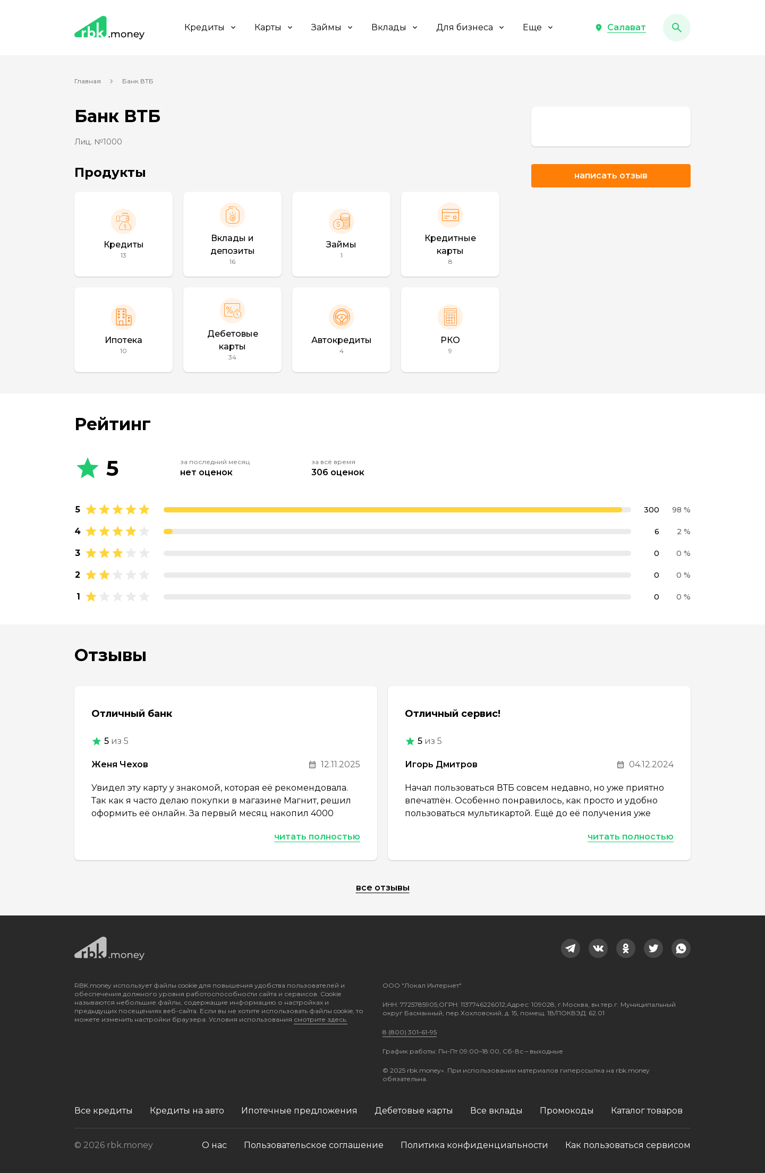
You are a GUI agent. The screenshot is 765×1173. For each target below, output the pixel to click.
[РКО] (450, 329)
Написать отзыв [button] (611, 175)
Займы (332, 27)
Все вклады (496, 1111)
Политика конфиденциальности (474, 1145)
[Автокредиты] (341, 329)
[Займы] (341, 234)
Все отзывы (383, 888)
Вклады (395, 27)
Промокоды (567, 1111)
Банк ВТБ (138, 81)
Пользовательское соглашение (314, 1145)
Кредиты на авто (187, 1111)
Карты (274, 27)
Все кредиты (103, 1111)
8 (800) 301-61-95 (409, 1032)
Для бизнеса (471, 27)
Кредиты (210, 27)
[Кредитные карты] (450, 234)
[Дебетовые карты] (232, 329)
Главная (87, 81)
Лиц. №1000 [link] (98, 142)
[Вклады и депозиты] (232, 234)
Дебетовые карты (414, 1111)
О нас (214, 1145)
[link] (611, 127)
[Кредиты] (123, 234)
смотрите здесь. (320, 1019)
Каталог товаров (647, 1111)
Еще (539, 27)
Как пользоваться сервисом (628, 1145)
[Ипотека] (123, 329)
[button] (620, 27)
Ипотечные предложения (299, 1111)
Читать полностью (317, 837)
